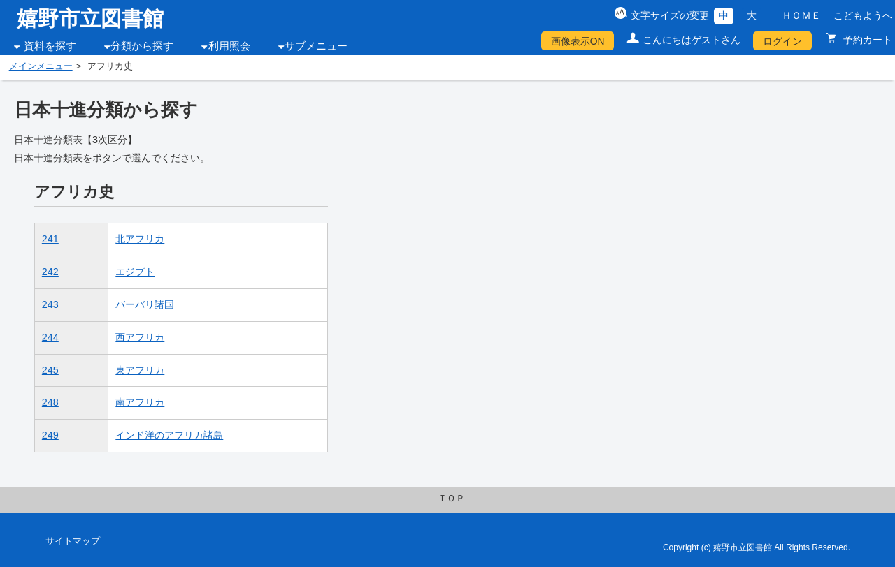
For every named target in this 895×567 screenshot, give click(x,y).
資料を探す (50, 46)
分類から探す (141, 46)
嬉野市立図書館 (90, 18)
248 (50, 402)
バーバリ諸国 (144, 304)
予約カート (866, 39)
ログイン (782, 41)
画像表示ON (578, 41)
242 (50, 271)
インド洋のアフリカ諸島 (169, 435)
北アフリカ (139, 238)
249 (50, 435)
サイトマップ (72, 541)
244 (50, 337)
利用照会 (229, 46)
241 (50, 238)
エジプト (135, 271)
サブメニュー (316, 46)
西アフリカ (139, 337)
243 (50, 304)
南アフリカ (139, 402)
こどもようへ (862, 15)
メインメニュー (41, 66)
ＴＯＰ (451, 498)
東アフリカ (139, 370)
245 (50, 370)
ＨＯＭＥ (801, 15)
